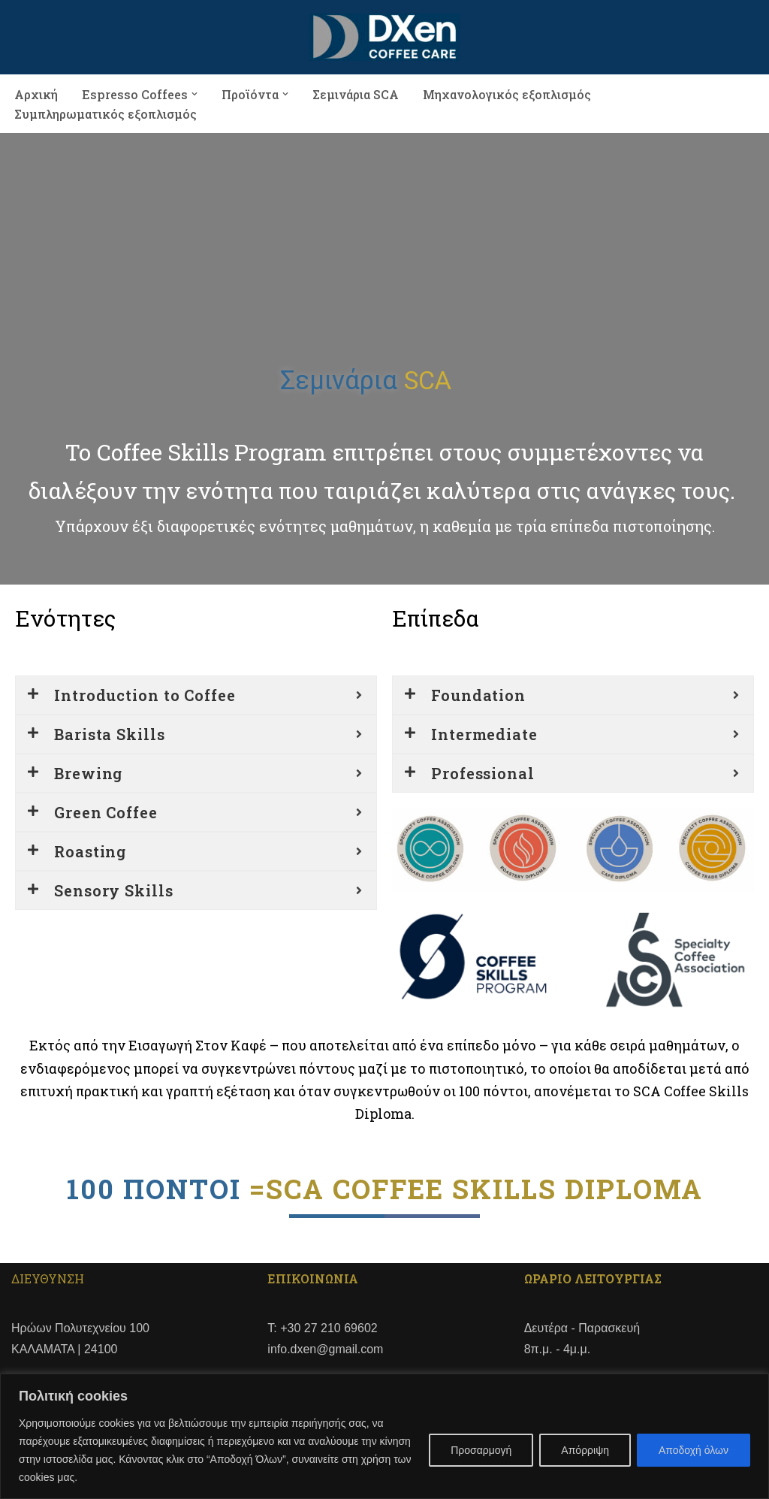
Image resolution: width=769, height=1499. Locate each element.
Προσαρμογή (481, 1450)
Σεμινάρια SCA (355, 93)
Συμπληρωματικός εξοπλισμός (105, 114)
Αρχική (36, 93)
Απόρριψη (585, 1450)
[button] (194, 94)
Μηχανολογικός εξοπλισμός (507, 93)
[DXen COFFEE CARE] (384, 37)
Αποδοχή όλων (693, 1450)
